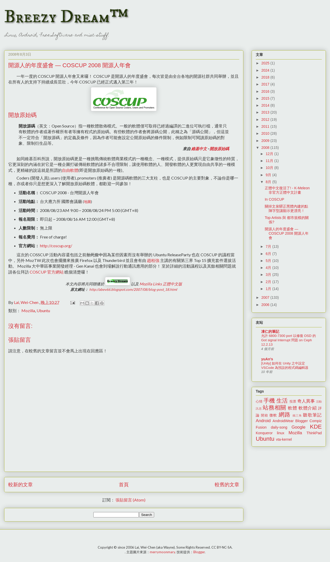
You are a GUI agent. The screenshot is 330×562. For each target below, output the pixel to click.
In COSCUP (274, 199)
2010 (265, 133)
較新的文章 (20, 484)
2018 (265, 77)
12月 (270, 154)
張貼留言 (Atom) (130, 499)
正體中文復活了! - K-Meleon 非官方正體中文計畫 (287, 190)
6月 (269, 254)
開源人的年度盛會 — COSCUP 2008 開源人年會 (287, 233)
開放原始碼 (219, 148)
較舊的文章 (227, 484)
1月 (269, 289)
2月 (269, 282)
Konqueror (264, 433)
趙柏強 (153, 260)
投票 (293, 401)
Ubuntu (43, 310)
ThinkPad (314, 433)
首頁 (124, 484)
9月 (269, 175)
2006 (265, 305)
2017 (265, 84)
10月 (270, 168)
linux (280, 433)
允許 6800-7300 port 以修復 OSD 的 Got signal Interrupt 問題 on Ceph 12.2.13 (288, 340)
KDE (316, 426)
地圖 (87, 202)
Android (263, 420)
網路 (285, 414)
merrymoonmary (162, 552)
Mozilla (28, 310)
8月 (269, 182)
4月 (269, 268)
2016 (265, 91)
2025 (265, 63)
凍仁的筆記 (270, 331)
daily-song (279, 427)
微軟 (273, 415)
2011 (265, 126)
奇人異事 (306, 401)
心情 (259, 401)
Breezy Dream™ (66, 17)
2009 (265, 141)
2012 (265, 119)
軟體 (292, 408)
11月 (270, 161)
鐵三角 (297, 415)
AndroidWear (283, 421)
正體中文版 (160, 284)
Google (299, 427)
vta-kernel (284, 439)
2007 (265, 297)
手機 (269, 400)
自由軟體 (70, 170)
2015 (265, 98)
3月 (269, 275)
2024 (265, 70)
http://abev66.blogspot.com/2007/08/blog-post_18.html (133, 289)
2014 (265, 105)
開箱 (264, 415)
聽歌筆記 (312, 415)
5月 (269, 261)
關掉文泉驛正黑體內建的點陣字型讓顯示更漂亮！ (286, 208)
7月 (269, 246)
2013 (265, 112)
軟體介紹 (308, 408)
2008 (265, 148)
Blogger (301, 421)
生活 (282, 400)
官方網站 (47, 271)
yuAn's (267, 359)
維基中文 (199, 148)
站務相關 (274, 407)
